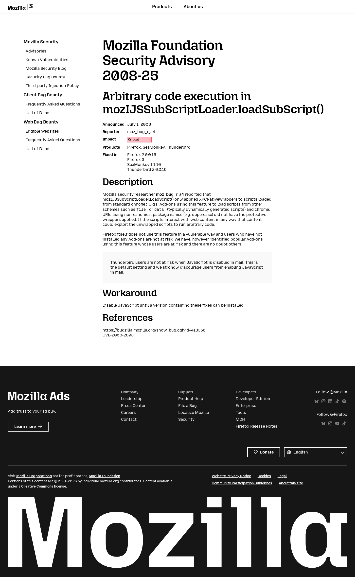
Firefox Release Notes (256, 426)
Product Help (190, 398)
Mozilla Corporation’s (34, 476)
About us (193, 6)
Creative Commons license (43, 486)
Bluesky (317, 401)
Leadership (131, 398)
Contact (129, 419)
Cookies (264, 476)
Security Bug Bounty (45, 77)
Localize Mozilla (193, 412)
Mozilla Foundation (104, 476)
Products (162, 6)
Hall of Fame (37, 112)
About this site (291, 483)
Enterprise (246, 405)
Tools (241, 412)
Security (186, 419)
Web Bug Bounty (41, 122)
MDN (240, 419)
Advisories (36, 51)
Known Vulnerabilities (47, 59)
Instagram (323, 401)
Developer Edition (253, 398)
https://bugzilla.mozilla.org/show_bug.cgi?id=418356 (154, 330)
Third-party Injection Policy (52, 85)
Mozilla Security (41, 42)
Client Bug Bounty (43, 95)
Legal (282, 476)
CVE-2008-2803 (118, 335)
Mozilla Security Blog (46, 68)
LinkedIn (330, 401)
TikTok (337, 401)
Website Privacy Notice (231, 476)
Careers (128, 412)
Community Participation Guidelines (242, 483)
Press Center (133, 405)
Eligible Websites (42, 131)
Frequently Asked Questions (53, 104)
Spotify (344, 401)
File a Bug (187, 405)
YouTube (337, 423)
